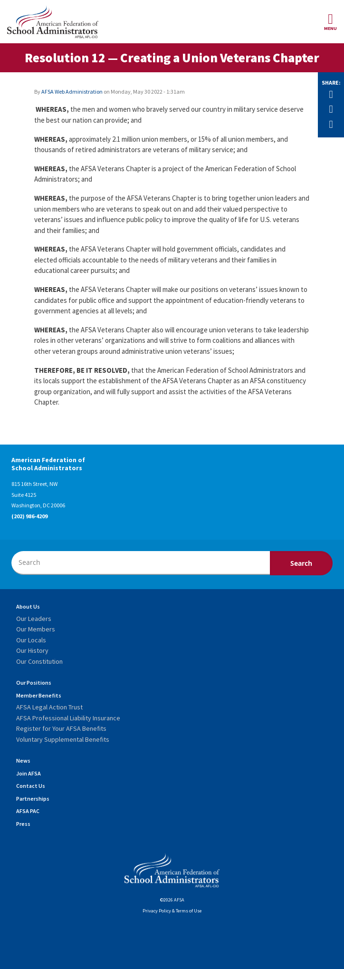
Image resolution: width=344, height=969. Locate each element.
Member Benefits (38, 695)
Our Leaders (33, 618)
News (23, 760)
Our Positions (33, 682)
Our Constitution (39, 661)
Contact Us (30, 785)
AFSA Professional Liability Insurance (68, 718)
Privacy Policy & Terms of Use (172, 911)
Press (23, 823)
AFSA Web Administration (72, 91)
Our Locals (31, 640)
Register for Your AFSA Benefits (61, 728)
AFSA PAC (27, 810)
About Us (28, 606)
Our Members (35, 629)
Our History (32, 650)
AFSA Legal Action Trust (49, 707)
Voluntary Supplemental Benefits (62, 739)
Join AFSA (28, 773)
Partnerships (32, 798)
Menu (330, 21)
